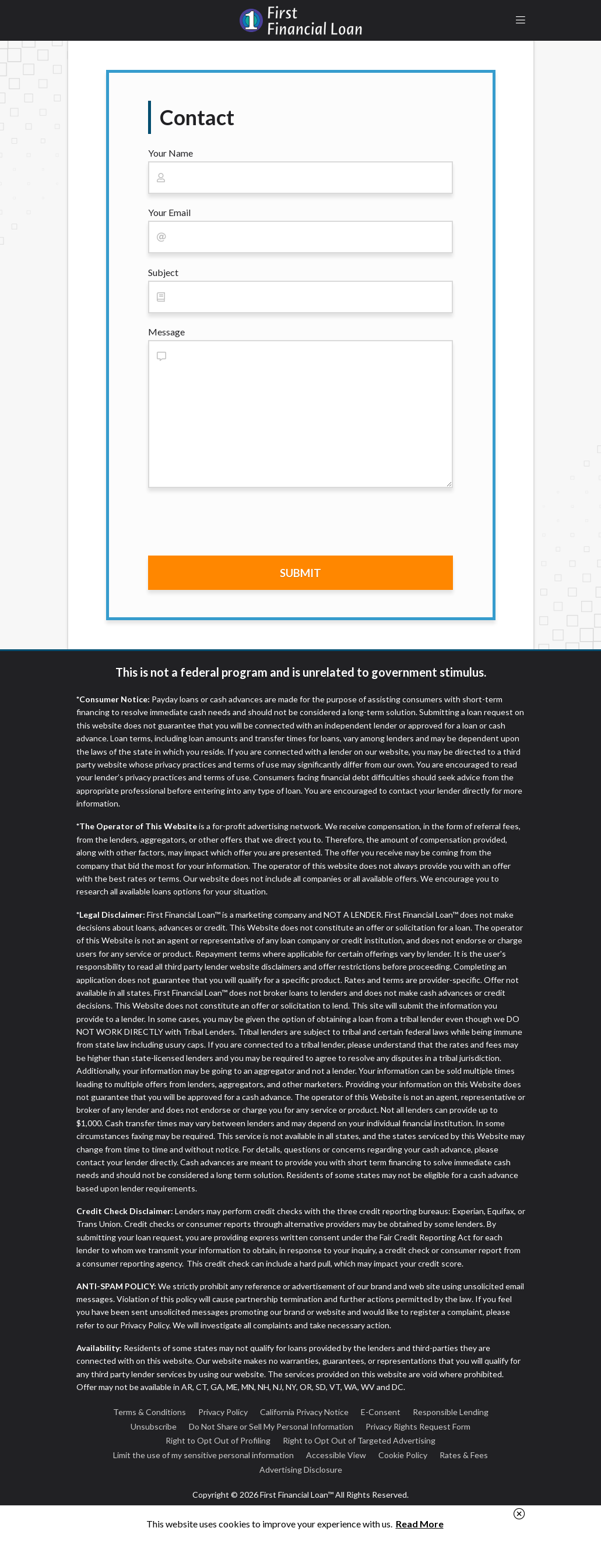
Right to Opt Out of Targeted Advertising (359, 1440)
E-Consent (380, 1412)
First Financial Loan (300, 20)
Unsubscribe (154, 1426)
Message (166, 331)
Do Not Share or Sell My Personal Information (271, 1426)
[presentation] (236, 524)
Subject (163, 272)
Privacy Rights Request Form (417, 1426)
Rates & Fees (464, 1455)
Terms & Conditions (149, 1412)
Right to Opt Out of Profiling (218, 1440)
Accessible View (336, 1455)
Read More (420, 1523)
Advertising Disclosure (300, 1469)
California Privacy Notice (304, 1412)
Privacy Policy (223, 1412)
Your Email (169, 212)
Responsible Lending (450, 1412)
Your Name (170, 152)
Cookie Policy (402, 1455)
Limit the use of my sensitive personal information (203, 1455)
